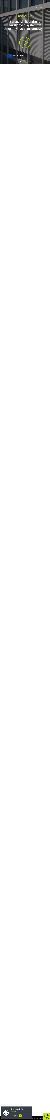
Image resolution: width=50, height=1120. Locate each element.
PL (37, 8)
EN (41, 8)
